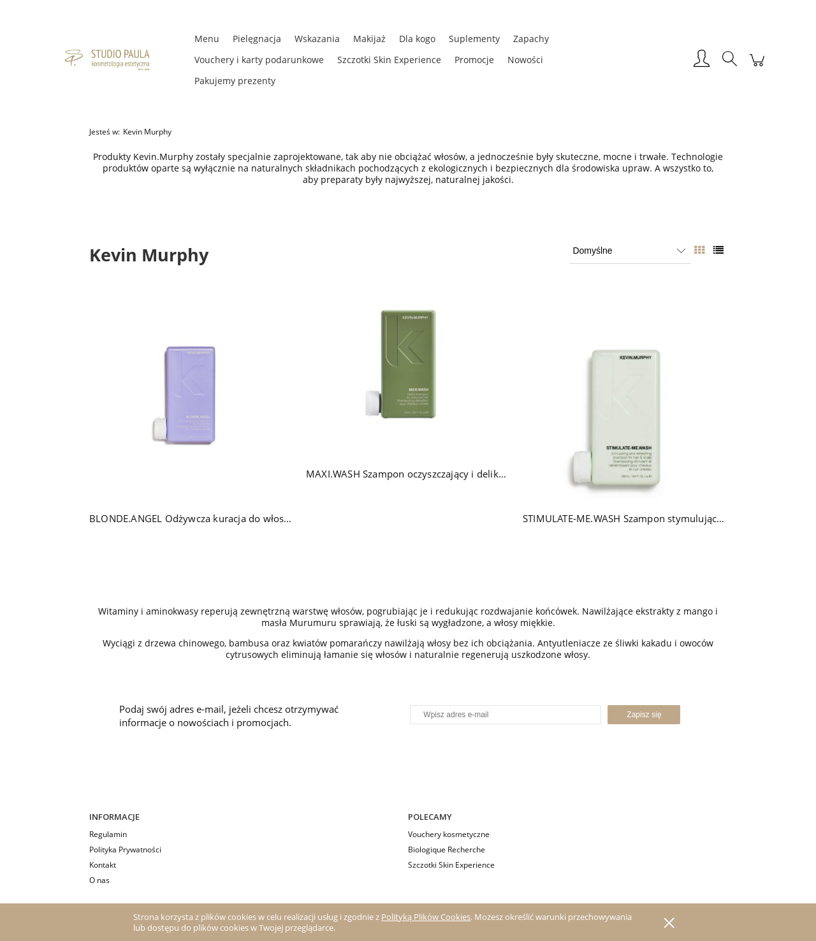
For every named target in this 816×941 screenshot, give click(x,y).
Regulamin (108, 834)
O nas (99, 880)
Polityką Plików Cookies (425, 917)
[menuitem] (206, 38)
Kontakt (102, 864)
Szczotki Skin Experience (451, 864)
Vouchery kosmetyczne (449, 834)
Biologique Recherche (446, 849)
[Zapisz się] (644, 714)
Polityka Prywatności (125, 849)
